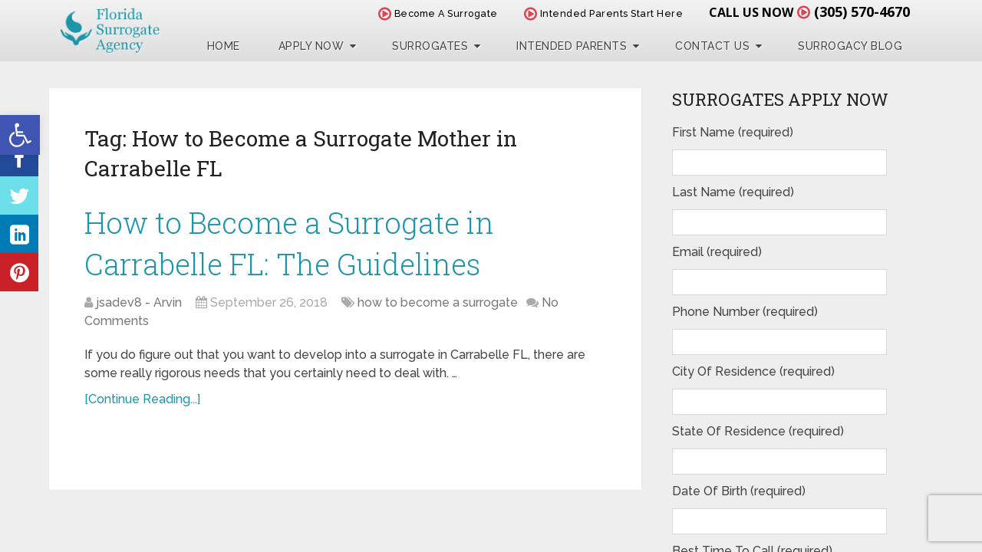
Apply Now (311, 46)
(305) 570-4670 (862, 11)
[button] (20, 135)
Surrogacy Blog (850, 46)
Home (223, 46)
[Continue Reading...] (142, 399)
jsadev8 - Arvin (139, 302)
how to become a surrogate (438, 302)
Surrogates (430, 46)
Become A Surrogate (438, 13)
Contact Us (712, 46)
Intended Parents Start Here (604, 13)
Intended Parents (571, 46)
